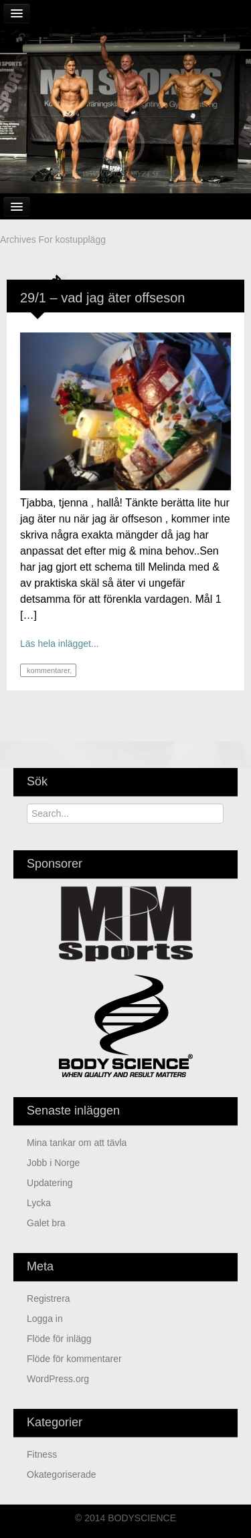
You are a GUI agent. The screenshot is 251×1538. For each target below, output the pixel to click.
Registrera (48, 1298)
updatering (50, 1182)
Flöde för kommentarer (74, 1358)
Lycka (39, 1202)
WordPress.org (58, 1378)
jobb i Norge (53, 1162)
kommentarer (47, 670)
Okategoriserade (61, 1474)
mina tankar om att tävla (77, 1142)
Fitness (42, 1454)
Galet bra (46, 1223)
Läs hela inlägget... (59, 643)
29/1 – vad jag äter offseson (102, 297)
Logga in (45, 1318)
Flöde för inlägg (59, 1338)
